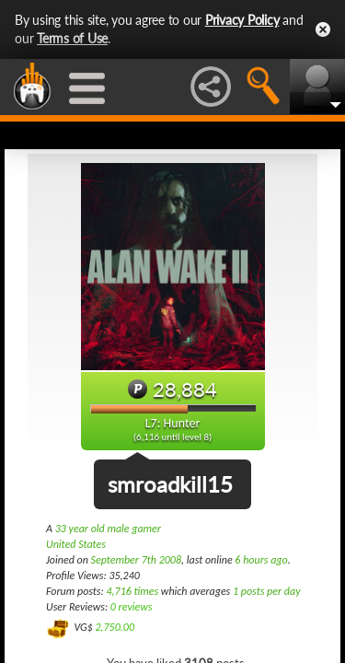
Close (323, 29)
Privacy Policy (242, 20)
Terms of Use (72, 38)
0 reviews (131, 606)
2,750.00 (114, 627)
